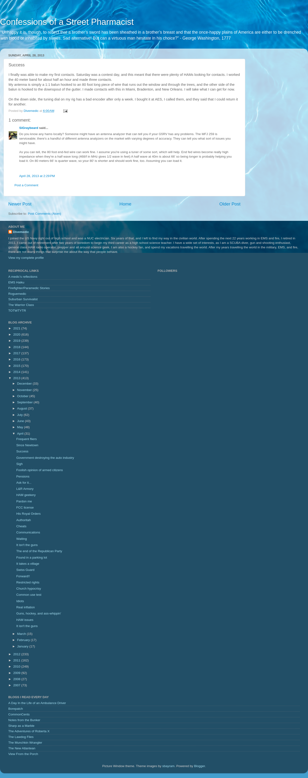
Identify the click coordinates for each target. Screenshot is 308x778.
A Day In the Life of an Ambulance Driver (37, 703)
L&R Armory (25, 489)
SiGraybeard (28, 128)
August (22, 408)
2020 (17, 334)
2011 (17, 660)
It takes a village (27, 563)
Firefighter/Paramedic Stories (29, 288)
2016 (17, 359)
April (20, 433)
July (20, 415)
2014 (17, 372)
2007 (17, 685)
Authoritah (23, 520)
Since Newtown (27, 445)
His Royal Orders (28, 513)
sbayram (168, 766)
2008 (17, 679)
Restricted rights (28, 582)
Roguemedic (17, 294)
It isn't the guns (27, 545)
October (23, 396)
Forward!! (23, 576)
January (23, 646)
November (25, 390)
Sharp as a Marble (21, 726)
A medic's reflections (22, 276)
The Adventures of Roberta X (29, 731)
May (20, 427)
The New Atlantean (21, 748)
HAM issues (24, 620)
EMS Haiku (16, 282)
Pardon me (24, 501)
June (21, 421)
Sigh (19, 464)
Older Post (229, 203)
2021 (17, 328)
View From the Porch (23, 754)
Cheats (21, 526)
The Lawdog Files (21, 737)
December (25, 383)
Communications (28, 532)
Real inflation (25, 607)
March (22, 634)
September (25, 402)
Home (125, 203)
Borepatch (15, 708)
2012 (17, 654)
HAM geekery (26, 495)
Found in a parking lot (31, 557)
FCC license (25, 507)
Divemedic (21, 232)
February (24, 640)
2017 (17, 353)
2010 (17, 666)
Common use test (28, 594)
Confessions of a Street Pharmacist (67, 22)
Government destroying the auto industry (45, 458)
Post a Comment (26, 185)
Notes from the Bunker (24, 720)
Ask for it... (24, 482)
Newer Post (20, 203)
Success (22, 451)
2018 (17, 347)
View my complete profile (26, 257)
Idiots (20, 601)
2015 (17, 366)
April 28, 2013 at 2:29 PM (37, 176)
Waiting (21, 539)
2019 (17, 340)
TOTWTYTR (17, 310)
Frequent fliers (26, 439)
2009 (17, 673)
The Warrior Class (21, 305)
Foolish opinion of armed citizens (39, 470)
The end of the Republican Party (39, 551)
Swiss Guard (25, 570)
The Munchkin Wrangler (25, 742)
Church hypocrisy (28, 588)
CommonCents (19, 714)
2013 (17, 378)
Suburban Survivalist (23, 299)
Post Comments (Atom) (44, 213)
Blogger (199, 766)
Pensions (23, 476)
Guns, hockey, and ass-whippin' (38, 613)
